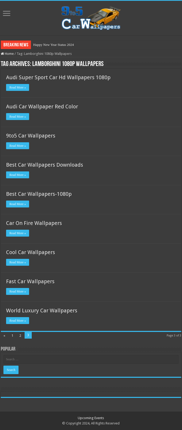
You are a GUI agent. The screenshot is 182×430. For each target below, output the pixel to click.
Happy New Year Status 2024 (53, 45)
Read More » (17, 87)
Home (7, 54)
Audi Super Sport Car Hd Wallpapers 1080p (58, 77)
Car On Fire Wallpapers (34, 223)
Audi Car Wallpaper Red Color (42, 106)
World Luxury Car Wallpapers (41, 310)
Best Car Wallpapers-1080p (39, 194)
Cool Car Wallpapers (30, 252)
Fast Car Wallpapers (30, 281)
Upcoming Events (91, 418)
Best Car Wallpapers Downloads (44, 165)
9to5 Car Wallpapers (30, 135)
